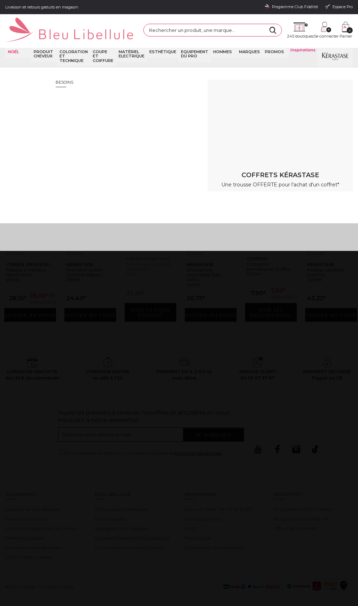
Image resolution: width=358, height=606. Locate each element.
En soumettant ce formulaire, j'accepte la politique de (143, 444)
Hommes (219, 42)
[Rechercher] (236, 26)
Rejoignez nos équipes (121, 519)
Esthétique (162, 42)
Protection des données (33, 539)
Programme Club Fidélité (303, 500)
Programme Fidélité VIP (301, 510)
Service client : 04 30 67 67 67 (217, 500)
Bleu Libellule (43, 63)
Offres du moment (295, 519)
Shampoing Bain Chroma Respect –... (88, 261)
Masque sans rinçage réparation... (144, 256)
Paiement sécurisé (26, 510)
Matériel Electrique (132, 44)
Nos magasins (110, 510)
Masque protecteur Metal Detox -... (29, 261)
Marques (247, 42)
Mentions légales (24, 529)
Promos (273, 42)
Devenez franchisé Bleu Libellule (132, 529)
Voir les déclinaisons (272, 303)
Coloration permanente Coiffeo (264, 256)
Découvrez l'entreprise (121, 500)
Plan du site (197, 529)
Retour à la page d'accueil (318, 132)
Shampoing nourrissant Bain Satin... (207, 261)
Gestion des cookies (28, 548)
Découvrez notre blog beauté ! (130, 539)
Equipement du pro (192, 44)
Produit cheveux (43, 44)
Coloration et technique (75, 47)
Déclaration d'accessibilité (214, 539)
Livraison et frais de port (32, 500)
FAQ (189, 519)
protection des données (198, 444)
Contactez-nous (203, 510)
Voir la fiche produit (150, 300)
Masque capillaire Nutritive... (330, 258)
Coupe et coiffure (103, 44)
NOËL (12, 42)
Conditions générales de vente (40, 519)
